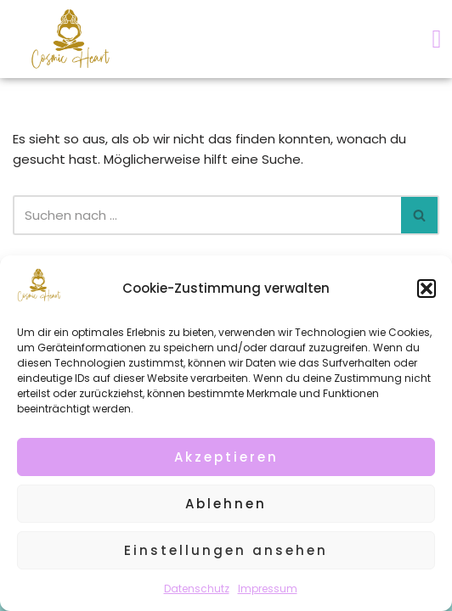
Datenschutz (196, 588)
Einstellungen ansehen (226, 550)
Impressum (267, 588)
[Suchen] (207, 215)
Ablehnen (226, 504)
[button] (426, 288)
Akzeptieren (226, 457)
